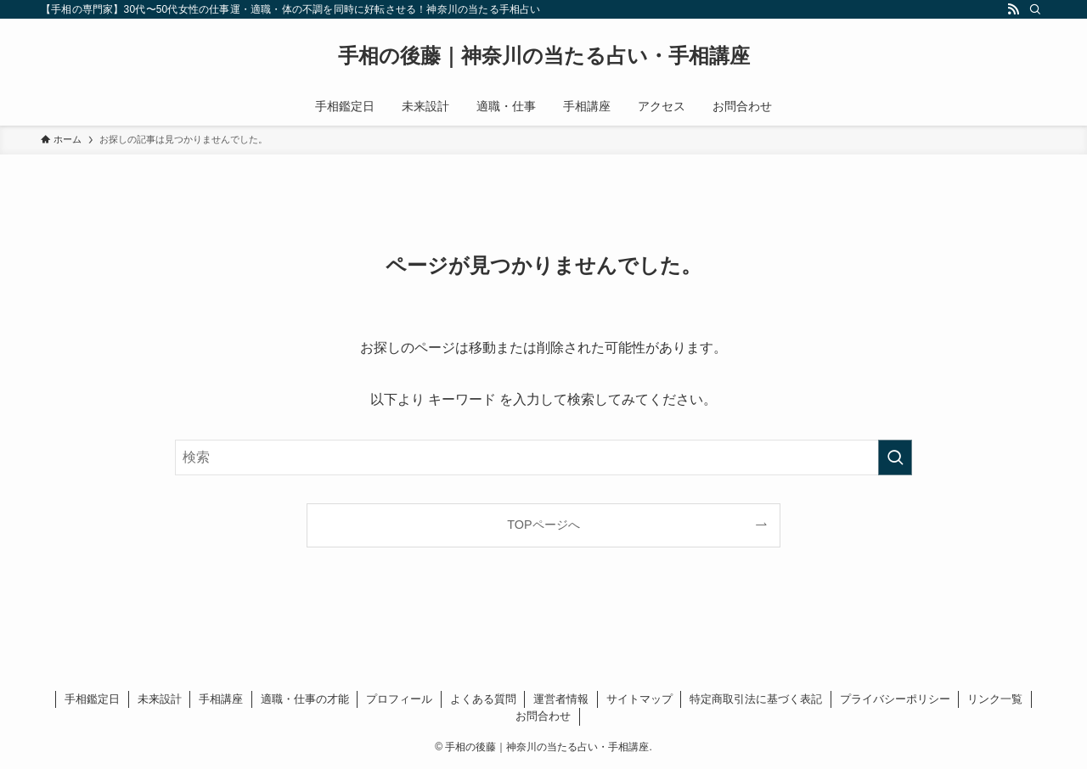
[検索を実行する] (895, 457)
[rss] (1013, 9)
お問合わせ (543, 716)
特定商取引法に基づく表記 (756, 699)
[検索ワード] (543, 457)
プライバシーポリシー (895, 699)
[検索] (1035, 9)
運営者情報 (561, 699)
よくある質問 (483, 699)
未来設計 (160, 699)
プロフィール (399, 699)
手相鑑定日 (92, 699)
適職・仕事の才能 (305, 699)
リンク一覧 (994, 699)
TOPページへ (543, 524)
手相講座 (221, 699)
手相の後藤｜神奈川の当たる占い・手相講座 (544, 56)
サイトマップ (639, 699)
